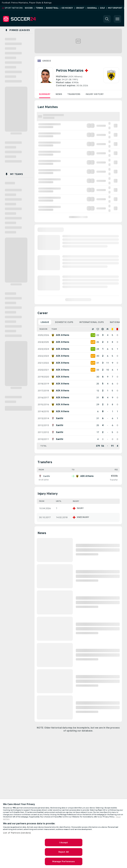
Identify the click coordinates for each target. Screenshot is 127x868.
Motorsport (115, 8)
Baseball (92, 8)
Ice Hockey (67, 8)
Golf (102, 8)
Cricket (80, 8)
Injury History (95, 94)
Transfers (73, 94)
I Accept (63, 842)
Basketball (52, 8)
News (59, 94)
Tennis (39, 8)
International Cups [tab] (91, 322)
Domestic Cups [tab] (64, 322)
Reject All (63, 852)
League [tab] (45, 322)
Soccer (29, 8)
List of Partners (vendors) (17, 832)
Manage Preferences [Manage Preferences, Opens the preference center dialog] (63, 861)
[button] (107, 19)
